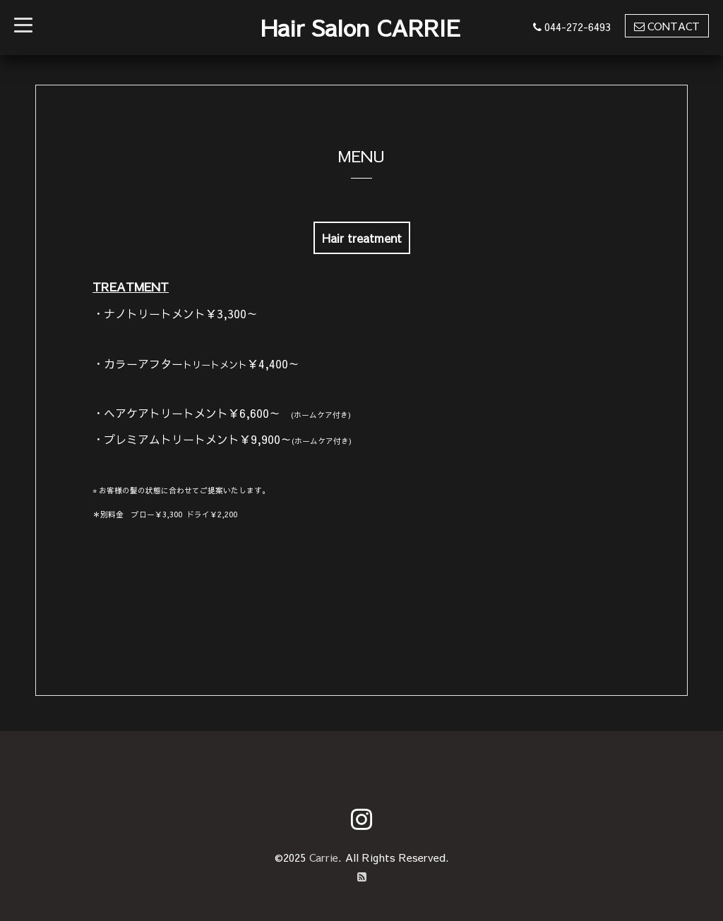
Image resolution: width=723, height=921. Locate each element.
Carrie (323, 857)
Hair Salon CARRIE (360, 27)
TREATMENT (130, 286)
